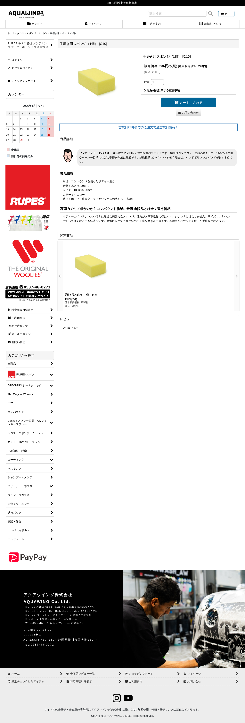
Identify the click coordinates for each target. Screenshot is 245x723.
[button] (60, 276)
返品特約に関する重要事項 (162, 90)
